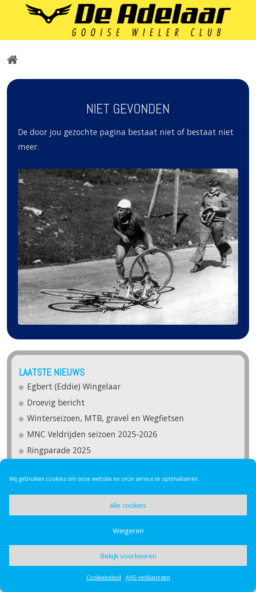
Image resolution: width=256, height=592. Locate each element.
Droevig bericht (56, 402)
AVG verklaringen (148, 577)
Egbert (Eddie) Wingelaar (74, 386)
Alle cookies (128, 505)
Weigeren (128, 530)
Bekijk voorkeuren (128, 555)
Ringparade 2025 (59, 450)
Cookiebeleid (103, 577)
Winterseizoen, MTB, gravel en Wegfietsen (106, 417)
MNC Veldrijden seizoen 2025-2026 (92, 434)
